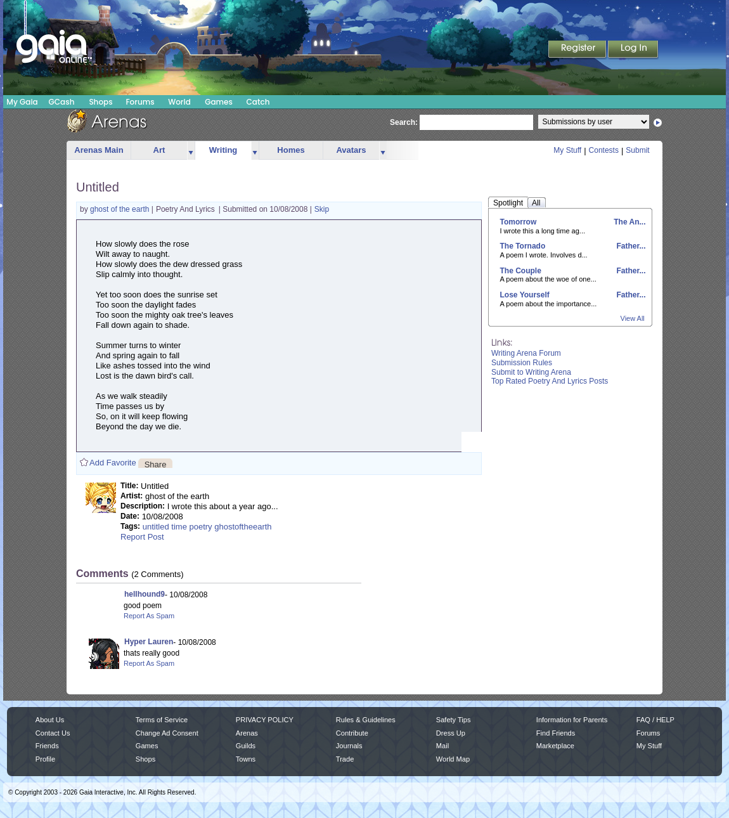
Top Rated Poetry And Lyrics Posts (549, 381)
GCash (62, 101)
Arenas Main (98, 150)
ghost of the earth (121, 209)
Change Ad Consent (167, 733)
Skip (321, 209)
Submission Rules (521, 362)
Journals (349, 746)
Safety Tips (453, 720)
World (179, 101)
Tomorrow (518, 221)
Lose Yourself (525, 294)
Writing (223, 150)
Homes (290, 150)
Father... (629, 246)
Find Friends (555, 733)
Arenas (247, 733)
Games (219, 101)
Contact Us (52, 733)
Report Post (142, 537)
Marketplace (555, 746)
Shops (100, 101)
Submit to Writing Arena (531, 372)
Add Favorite (112, 462)
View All (633, 318)
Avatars (351, 150)
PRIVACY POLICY (265, 720)
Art (159, 150)
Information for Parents (571, 720)
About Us (49, 720)
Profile (45, 759)
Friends (47, 746)
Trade (345, 759)
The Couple (520, 270)
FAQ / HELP (655, 720)
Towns (245, 759)
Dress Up (450, 733)
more (191, 150)
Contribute (352, 733)
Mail (442, 746)
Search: (404, 122)
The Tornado (523, 246)
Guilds (245, 746)
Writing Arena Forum (526, 353)
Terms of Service (162, 720)
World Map (453, 759)
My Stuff (567, 150)
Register (578, 50)
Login (633, 50)
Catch (258, 101)
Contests (604, 150)
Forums (140, 101)
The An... (629, 221)
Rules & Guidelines (366, 720)
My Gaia (21, 101)
